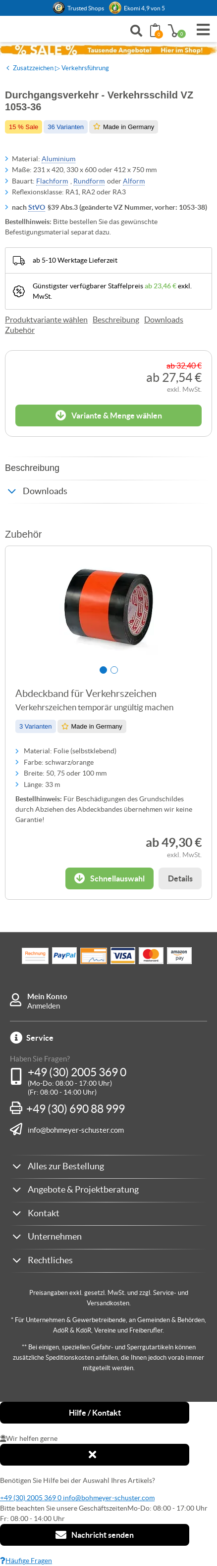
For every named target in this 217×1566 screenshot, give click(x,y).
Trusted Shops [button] (85, 8)
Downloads (163, 319)
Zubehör (20, 329)
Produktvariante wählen (46, 319)
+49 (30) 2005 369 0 (77, 1072)
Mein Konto (47, 996)
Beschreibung (116, 319)
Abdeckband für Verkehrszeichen (86, 693)
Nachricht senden (94, 1534)
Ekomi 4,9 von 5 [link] (144, 8)
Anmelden (43, 1006)
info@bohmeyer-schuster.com (76, 1130)
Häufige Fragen (26, 1561)
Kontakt (43, 1213)
